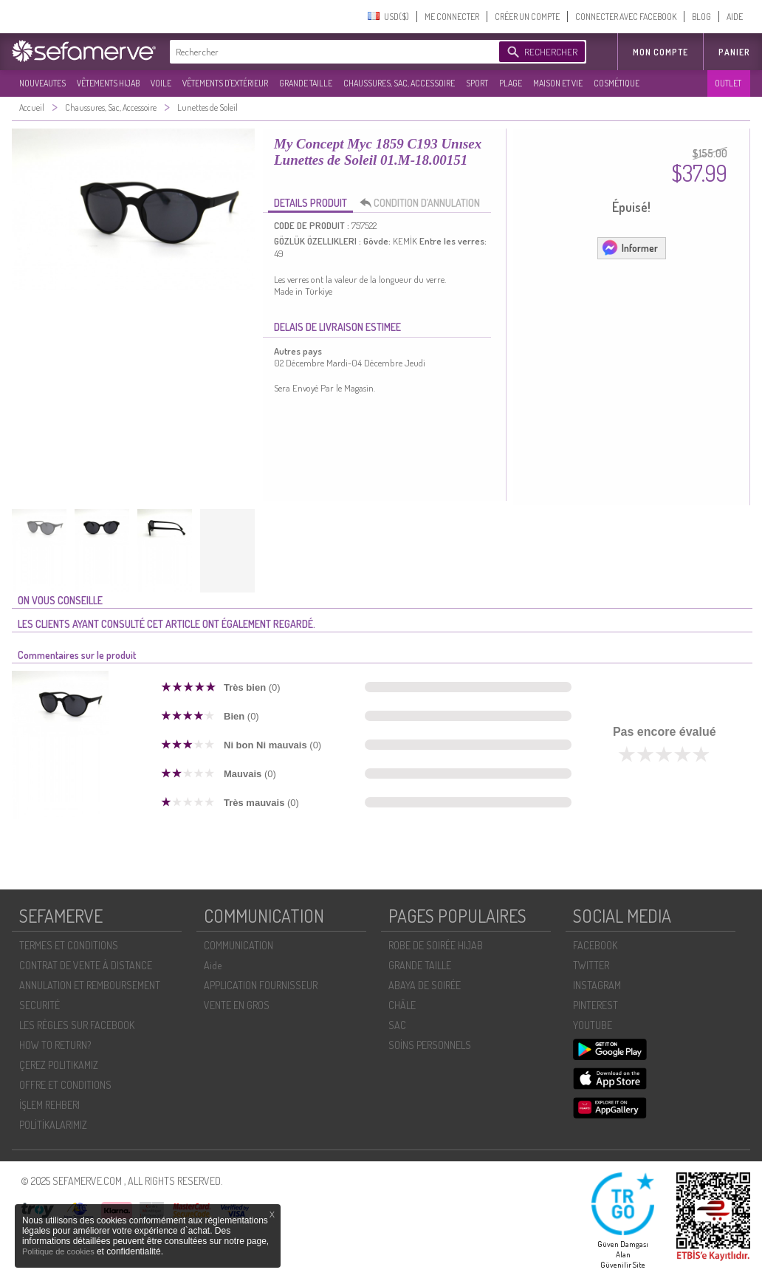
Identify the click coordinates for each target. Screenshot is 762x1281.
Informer (629, 247)
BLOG (701, 16)
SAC (397, 1025)
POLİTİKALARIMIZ (53, 1124)
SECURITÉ (39, 1005)
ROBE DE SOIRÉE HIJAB (435, 945)
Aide (213, 965)
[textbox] (331, 52)
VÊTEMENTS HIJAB (108, 83)
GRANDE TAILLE (305, 83)
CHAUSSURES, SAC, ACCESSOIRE (399, 83)
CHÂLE (402, 1005)
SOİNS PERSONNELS (429, 1045)
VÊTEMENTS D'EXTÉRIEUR (225, 83)
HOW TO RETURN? (55, 1045)
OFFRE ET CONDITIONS (65, 1085)
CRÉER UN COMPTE (527, 16)
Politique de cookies (59, 1251)
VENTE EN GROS (237, 1005)
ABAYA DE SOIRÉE (424, 985)
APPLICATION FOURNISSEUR (261, 985)
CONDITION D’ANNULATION (424, 203)
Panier (734, 52)
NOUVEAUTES (42, 83)
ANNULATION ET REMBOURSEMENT (89, 985)
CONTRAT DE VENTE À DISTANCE (85, 965)
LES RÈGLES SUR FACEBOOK (76, 1025)
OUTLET (728, 83)
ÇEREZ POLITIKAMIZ (58, 1065)
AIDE (735, 16)
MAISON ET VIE (558, 83)
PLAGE (510, 83)
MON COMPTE (660, 52)
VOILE (161, 83)
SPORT (477, 83)
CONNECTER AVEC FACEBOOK (625, 16)
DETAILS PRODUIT (310, 203)
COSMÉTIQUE (616, 83)
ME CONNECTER (452, 16)
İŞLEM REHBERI (49, 1105)
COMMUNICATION (238, 945)
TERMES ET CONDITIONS (68, 945)
